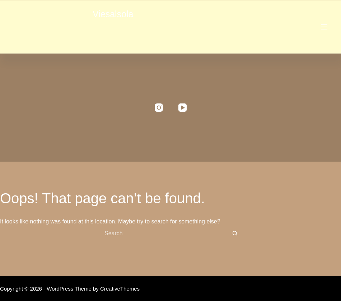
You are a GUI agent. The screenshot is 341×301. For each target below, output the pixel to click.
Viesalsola (113, 14)
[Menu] (324, 27)
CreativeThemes (120, 289)
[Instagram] (159, 107)
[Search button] (235, 233)
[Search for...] (163, 233)
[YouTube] (182, 107)
